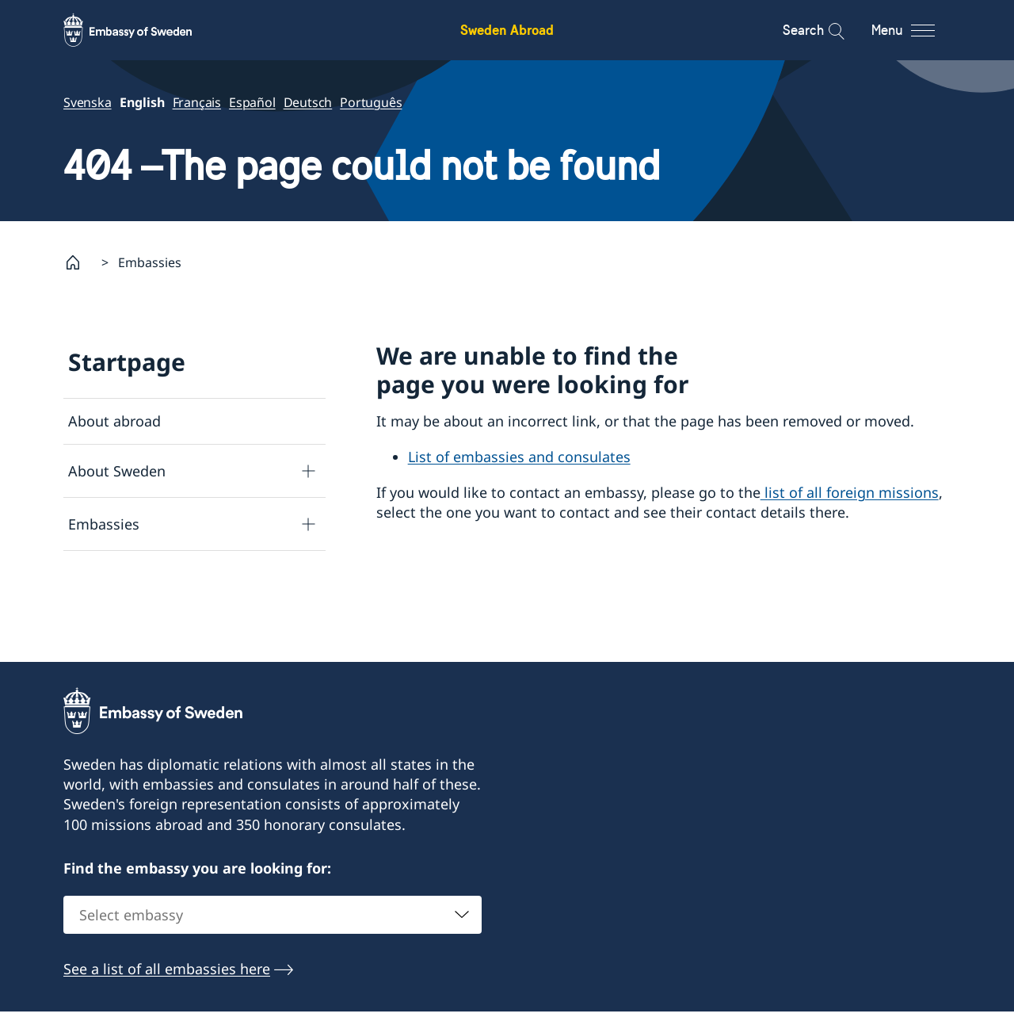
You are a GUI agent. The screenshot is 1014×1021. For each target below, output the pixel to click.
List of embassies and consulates (519, 456)
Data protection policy (143, 619)
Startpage (126, 362)
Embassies (103, 523)
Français (197, 102)
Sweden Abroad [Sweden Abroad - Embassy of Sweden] (507, 30)
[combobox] (272, 993)
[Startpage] (79, 262)
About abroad (114, 420)
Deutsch (308, 102)
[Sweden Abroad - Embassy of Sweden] (142, 30)
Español (252, 102)
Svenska (87, 102)
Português (371, 102)
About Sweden (117, 470)
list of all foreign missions (849, 492)
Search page (109, 573)
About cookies (116, 665)
